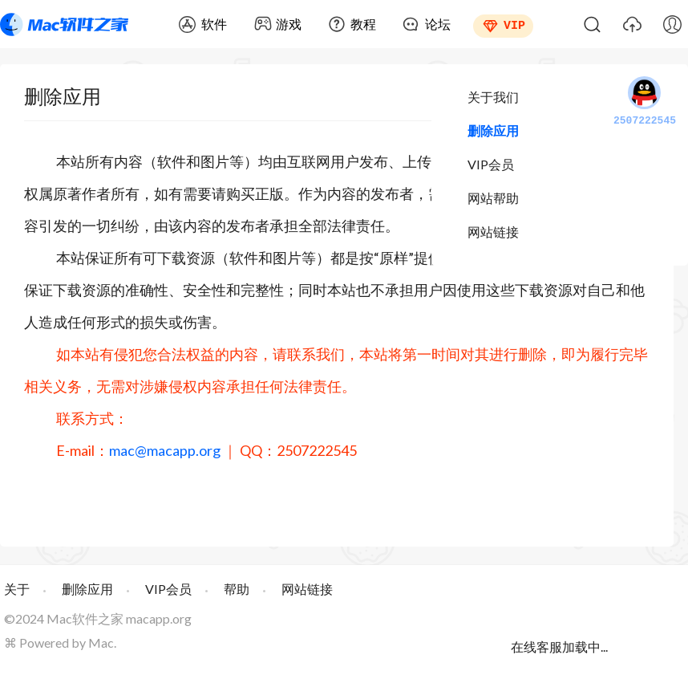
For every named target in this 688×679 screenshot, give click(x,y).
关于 (17, 588)
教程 (363, 23)
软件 (214, 23)
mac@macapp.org (165, 450)
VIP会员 (490, 164)
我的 (672, 24)
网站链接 (493, 231)
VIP (514, 24)
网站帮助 (493, 197)
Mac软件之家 (64, 24)
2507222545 (644, 102)
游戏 (289, 23)
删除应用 (493, 130)
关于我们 (493, 96)
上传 (632, 24)
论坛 (438, 23)
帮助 (236, 588)
